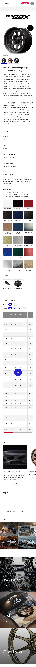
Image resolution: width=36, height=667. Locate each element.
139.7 (15, 308)
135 (24, 308)
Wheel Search (25, 3)
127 (19, 308)
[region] (18, 372)
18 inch (15, 304)
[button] (31, 442)
